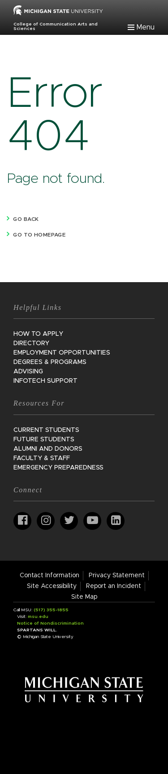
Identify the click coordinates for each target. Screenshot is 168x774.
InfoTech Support (45, 381)
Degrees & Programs (49, 362)
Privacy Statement (117, 575)
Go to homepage (39, 234)
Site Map (84, 597)
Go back (26, 219)
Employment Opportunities (61, 353)
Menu (146, 27)
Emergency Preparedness (58, 468)
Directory (31, 343)
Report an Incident (113, 586)
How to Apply (38, 334)
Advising (28, 371)
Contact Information (49, 575)
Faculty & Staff (41, 458)
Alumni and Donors (47, 449)
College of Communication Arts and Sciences (55, 26)
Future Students (43, 439)
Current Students (46, 430)
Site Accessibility (52, 586)
